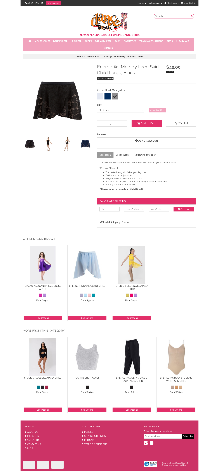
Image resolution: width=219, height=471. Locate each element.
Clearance (182, 41)
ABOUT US (31, 432)
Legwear (76, 41)
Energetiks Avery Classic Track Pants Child (131, 379)
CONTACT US (33, 444)
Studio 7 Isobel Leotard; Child (42, 377)
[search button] (192, 16)
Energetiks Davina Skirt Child (87, 286)
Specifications (122, 155)
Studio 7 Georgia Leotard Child (132, 288)
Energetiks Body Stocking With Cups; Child (176, 379)
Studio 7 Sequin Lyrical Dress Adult (43, 288)
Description (105, 155)
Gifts (170, 41)
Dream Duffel (103, 41)
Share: (105, 79)
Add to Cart (146, 123)
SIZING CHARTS (34, 440)
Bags (117, 41)
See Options (43, 318)
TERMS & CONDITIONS (94, 444)
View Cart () (188, 3)
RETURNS (88, 440)
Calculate (183, 209)
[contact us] (146, 443)
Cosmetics (129, 41)
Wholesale (155, 3)
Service (142, 3)
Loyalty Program (53, 3)
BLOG (29, 448)
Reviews (145, 155)
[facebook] (151, 443)
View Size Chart (157, 110)
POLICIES (87, 432)
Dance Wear (60, 41)
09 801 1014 (32, 3)
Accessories (42, 41)
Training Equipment (151, 41)
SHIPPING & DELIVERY (94, 436)
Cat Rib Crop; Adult (87, 377)
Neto (184, 465)
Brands (108, 48)
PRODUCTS (32, 436)
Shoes (88, 41)
